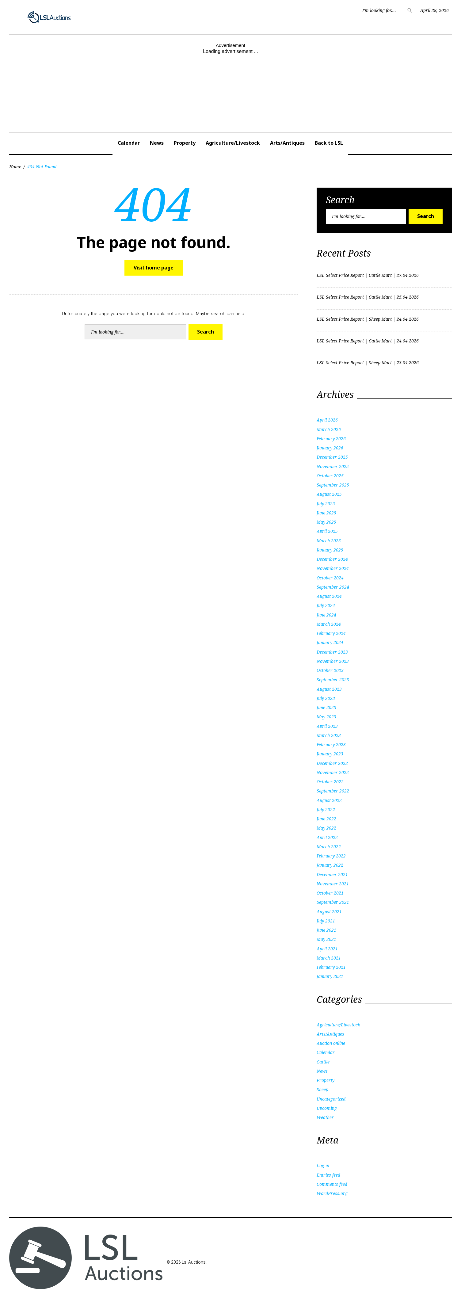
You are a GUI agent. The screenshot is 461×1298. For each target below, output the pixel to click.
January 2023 (330, 754)
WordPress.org (332, 1193)
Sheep (322, 1089)
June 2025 (326, 513)
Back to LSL (329, 142)
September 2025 (333, 485)
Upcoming (327, 1108)
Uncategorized (331, 1099)
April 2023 (327, 726)
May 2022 (326, 828)
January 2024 (330, 642)
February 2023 (331, 744)
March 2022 (329, 846)
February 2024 (331, 633)
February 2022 (331, 856)
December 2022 (332, 763)
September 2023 (333, 679)
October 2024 (330, 578)
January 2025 (330, 550)
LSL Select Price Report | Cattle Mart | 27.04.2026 (368, 275)
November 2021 (333, 884)
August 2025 (329, 494)
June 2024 (326, 615)
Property (185, 142)
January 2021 (330, 976)
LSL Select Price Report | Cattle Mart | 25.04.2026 (368, 297)
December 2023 (332, 652)
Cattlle (323, 1062)
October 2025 (330, 476)
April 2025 (327, 531)
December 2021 (332, 874)
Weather (325, 1117)
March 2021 (329, 958)
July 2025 (326, 503)
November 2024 (333, 568)
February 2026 (331, 438)
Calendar (129, 142)
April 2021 (327, 949)
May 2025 (326, 522)
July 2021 (326, 921)
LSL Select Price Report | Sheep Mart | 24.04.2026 (368, 319)
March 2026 (329, 429)
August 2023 (329, 689)
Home (15, 167)
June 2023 (326, 707)
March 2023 (329, 735)
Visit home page (153, 267)
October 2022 (330, 782)
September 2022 (333, 791)
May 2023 (326, 717)
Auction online (331, 1043)
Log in (323, 1165)
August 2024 (329, 596)
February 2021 (331, 967)
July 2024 (326, 605)
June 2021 (326, 930)
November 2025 (333, 466)
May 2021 (326, 939)
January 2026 (330, 448)
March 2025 (329, 541)
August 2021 (329, 911)
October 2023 (330, 670)
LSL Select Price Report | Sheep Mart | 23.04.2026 (368, 362)
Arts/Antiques (287, 142)
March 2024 (329, 624)
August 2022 (329, 800)
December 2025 (332, 457)
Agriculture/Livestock (233, 142)
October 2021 (330, 893)
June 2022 (326, 819)
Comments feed (332, 1184)
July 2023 (326, 698)
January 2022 (330, 865)
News (157, 142)
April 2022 (327, 837)
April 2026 (327, 420)
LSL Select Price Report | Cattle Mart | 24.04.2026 (368, 341)
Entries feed (328, 1175)
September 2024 (333, 587)
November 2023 (333, 661)
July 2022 (326, 809)
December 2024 (332, 559)
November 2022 (333, 772)
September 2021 (333, 902)
